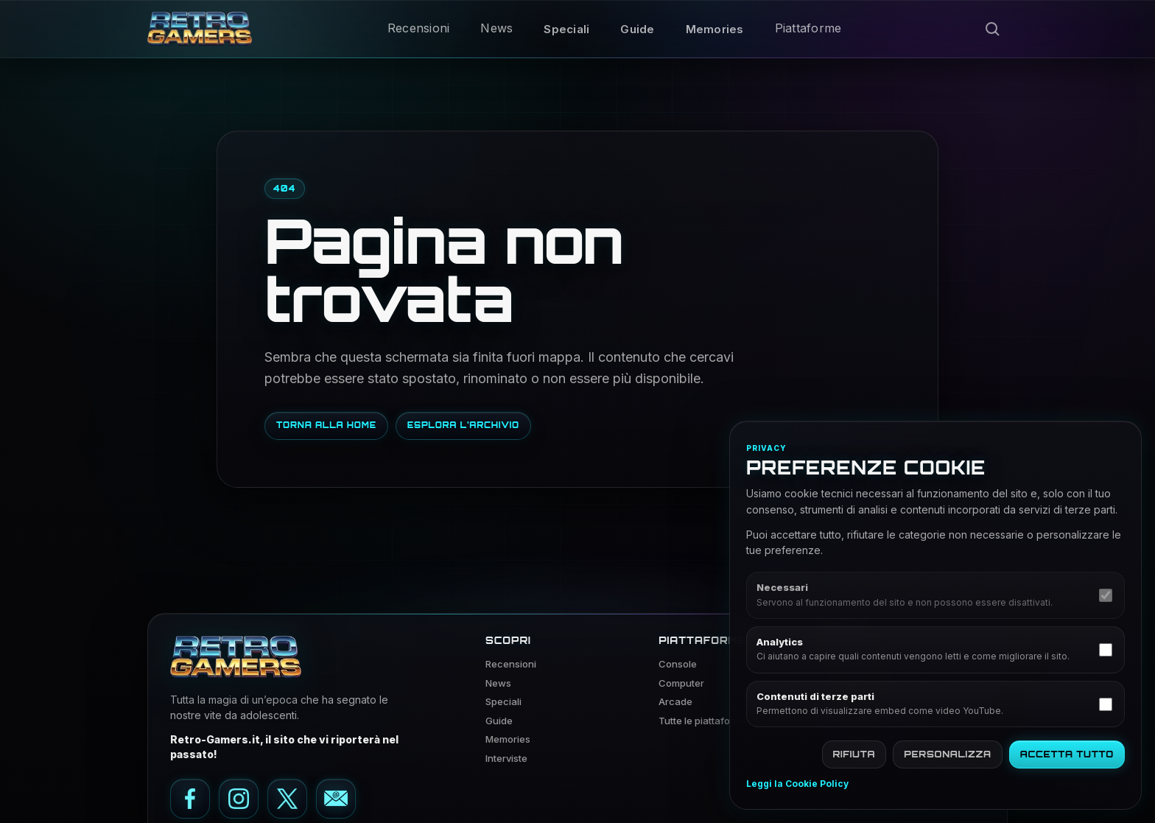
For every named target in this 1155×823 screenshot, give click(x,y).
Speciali (566, 29)
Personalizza (947, 754)
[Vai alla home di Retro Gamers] (199, 29)
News (496, 28)
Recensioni (418, 28)
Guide (637, 29)
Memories (715, 29)
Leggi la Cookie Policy (797, 784)
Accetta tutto (1067, 754)
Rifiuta (854, 754)
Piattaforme (808, 28)
